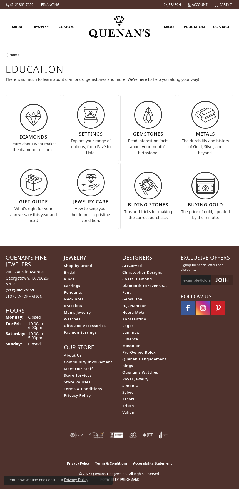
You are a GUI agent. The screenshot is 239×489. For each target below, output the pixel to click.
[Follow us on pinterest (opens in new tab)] (218, 308)
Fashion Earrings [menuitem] (80, 332)
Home (14, 55)
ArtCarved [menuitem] (132, 265)
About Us (73, 355)
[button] (173, 4)
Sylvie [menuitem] (128, 392)
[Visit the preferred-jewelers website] (96, 435)
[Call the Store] (20, 290)
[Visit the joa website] (164, 435)
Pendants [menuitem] (73, 292)
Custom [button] (66, 26)
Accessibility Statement (152, 463)
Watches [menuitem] (72, 318)
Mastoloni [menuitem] (132, 345)
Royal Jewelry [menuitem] (135, 378)
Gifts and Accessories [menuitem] (85, 325)
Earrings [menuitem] (72, 285)
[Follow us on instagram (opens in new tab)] (203, 308)
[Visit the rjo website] (133, 435)
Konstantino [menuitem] (134, 318)
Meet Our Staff (78, 368)
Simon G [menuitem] (130, 385)
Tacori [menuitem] (128, 398)
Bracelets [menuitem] (73, 305)
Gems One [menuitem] (132, 298)
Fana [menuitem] (127, 292)
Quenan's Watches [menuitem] (140, 372)
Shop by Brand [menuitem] (78, 265)
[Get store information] (24, 296)
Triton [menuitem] (128, 405)
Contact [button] (221, 26)
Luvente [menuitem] (130, 338)
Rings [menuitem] (69, 278)
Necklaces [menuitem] (74, 298)
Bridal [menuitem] (70, 272)
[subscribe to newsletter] (222, 280)
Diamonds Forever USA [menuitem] (144, 285)
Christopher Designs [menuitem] (142, 272)
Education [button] (194, 26)
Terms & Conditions (83, 388)
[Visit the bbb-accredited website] (116, 435)
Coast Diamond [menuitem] (137, 278)
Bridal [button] (18, 26)
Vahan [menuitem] (128, 412)
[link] (20, 4)
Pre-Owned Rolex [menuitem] (139, 352)
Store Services (78, 375)
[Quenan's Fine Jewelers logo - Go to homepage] (119, 26)
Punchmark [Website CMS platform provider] (129, 479)
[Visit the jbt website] (148, 435)
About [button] (169, 26)
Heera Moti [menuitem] (133, 312)
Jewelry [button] (41, 26)
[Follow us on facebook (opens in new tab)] (188, 308)
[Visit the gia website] (77, 435)
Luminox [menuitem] (130, 332)
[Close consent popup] (108, 480)
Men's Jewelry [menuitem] (77, 312)
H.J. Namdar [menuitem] (134, 305)
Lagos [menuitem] (128, 325)
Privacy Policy (77, 395)
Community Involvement (88, 362)
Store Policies (77, 382)
